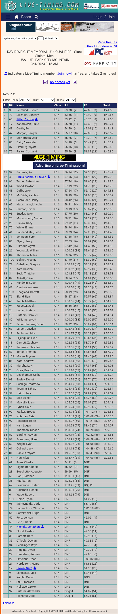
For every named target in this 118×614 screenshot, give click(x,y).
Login (97, 17)
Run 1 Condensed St (102, 46)
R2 (86, 105)
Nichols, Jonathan (28, 526)
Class (57, 105)
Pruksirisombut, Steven (31, 177)
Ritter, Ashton (25, 119)
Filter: (16, 100)
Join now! (64, 74)
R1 (66, 105)
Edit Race (8, 603)
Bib (11, 105)
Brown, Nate (24, 568)
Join (111, 17)
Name (20, 105)
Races (26, 17)
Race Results (107, 42)
